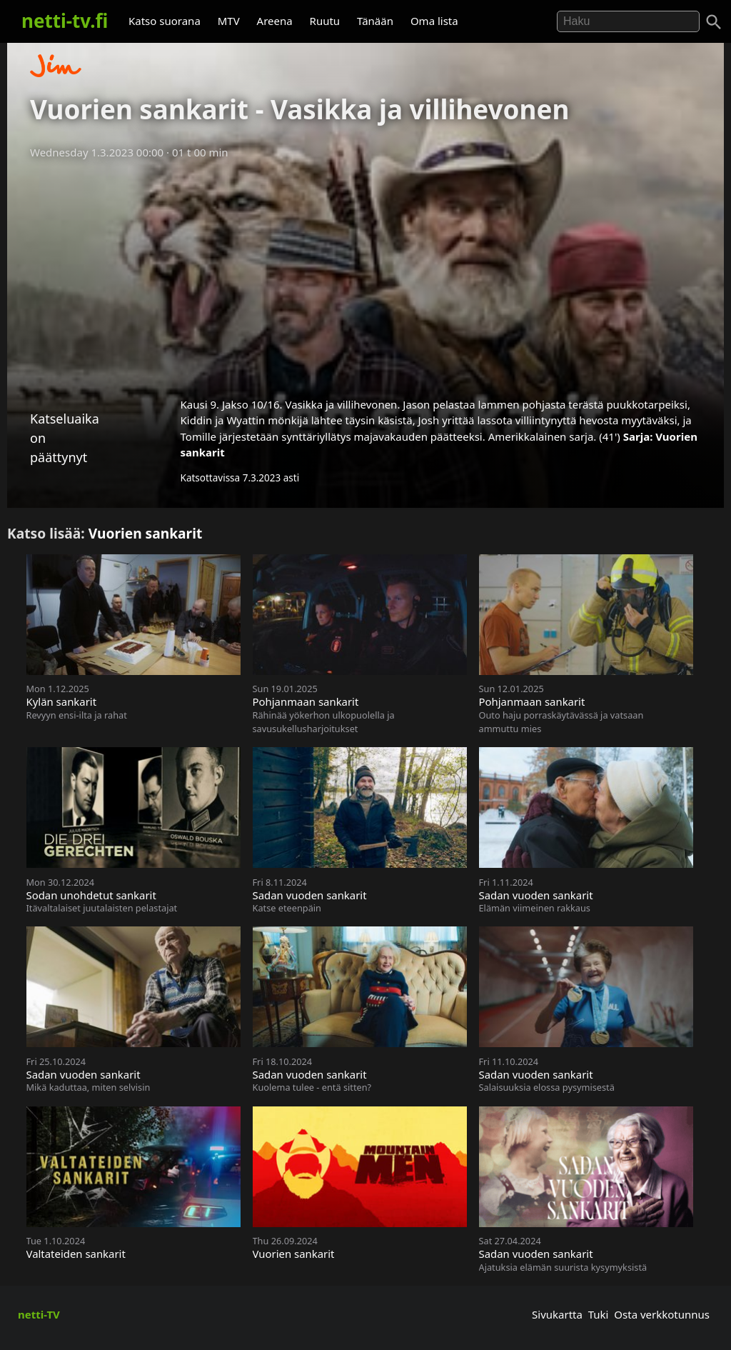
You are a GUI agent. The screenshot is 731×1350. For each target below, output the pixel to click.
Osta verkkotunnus (662, 1314)
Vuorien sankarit (146, 533)
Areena (275, 21)
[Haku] (714, 22)
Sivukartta (557, 1314)
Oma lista (434, 21)
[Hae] (628, 21)
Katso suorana (164, 21)
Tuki (598, 1314)
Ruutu (325, 21)
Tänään (375, 21)
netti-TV (39, 1314)
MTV (229, 21)
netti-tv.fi (64, 21)
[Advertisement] (365, 274)
